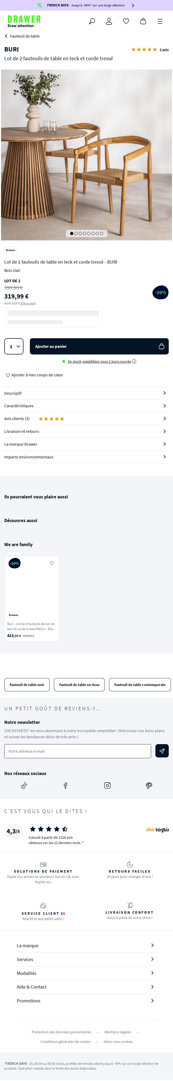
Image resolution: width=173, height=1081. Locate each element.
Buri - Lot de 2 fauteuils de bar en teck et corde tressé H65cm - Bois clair (31, 629)
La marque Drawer (20, 444)
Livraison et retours (21, 431)
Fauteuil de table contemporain (140, 684)
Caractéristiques (19, 405)
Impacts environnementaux (28, 456)
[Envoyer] (162, 750)
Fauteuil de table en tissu (79, 684)
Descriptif (13, 393)
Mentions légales (117, 1032)
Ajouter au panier (100, 346)
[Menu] (160, 20)
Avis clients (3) (34, 418)
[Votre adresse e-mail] (77, 751)
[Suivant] (162, 598)
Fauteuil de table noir (27, 684)
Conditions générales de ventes (65, 1041)
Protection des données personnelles (61, 1032)
